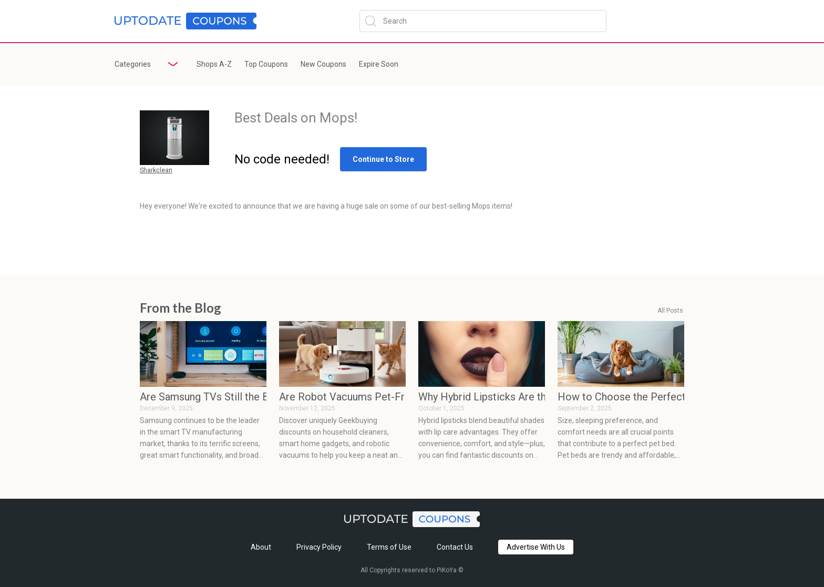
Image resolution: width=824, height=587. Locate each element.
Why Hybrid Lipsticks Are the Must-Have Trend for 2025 (481, 396)
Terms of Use (389, 547)
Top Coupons (266, 64)
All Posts (670, 310)
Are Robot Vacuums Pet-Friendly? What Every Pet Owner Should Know (342, 396)
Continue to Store (383, 159)
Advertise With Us (536, 547)
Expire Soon (378, 64)
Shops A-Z (214, 64)
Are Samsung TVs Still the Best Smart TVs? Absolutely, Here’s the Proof (203, 396)
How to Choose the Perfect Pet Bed (621, 396)
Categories (133, 64)
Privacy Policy (319, 547)
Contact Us (455, 547)
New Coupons (323, 64)
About (261, 547)
